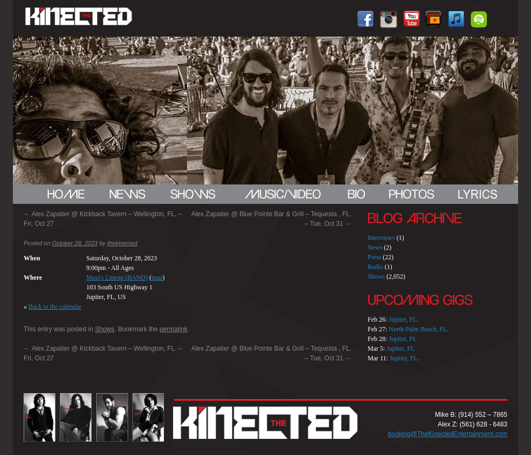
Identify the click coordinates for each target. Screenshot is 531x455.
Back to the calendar (54, 306)
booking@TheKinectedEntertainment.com (447, 434)
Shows (104, 329)
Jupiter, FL (403, 339)
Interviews (381, 237)
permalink (174, 329)
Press (374, 257)
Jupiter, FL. (403, 319)
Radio (375, 267)
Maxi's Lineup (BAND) (117, 277)
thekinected (122, 243)
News (375, 247)
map (157, 277)
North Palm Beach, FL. (419, 329)
